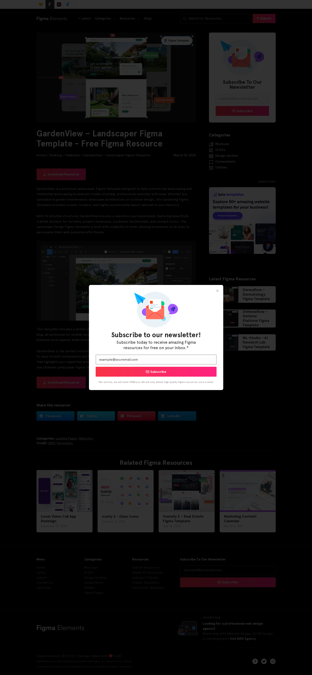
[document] (156, 337)
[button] (217, 290)
